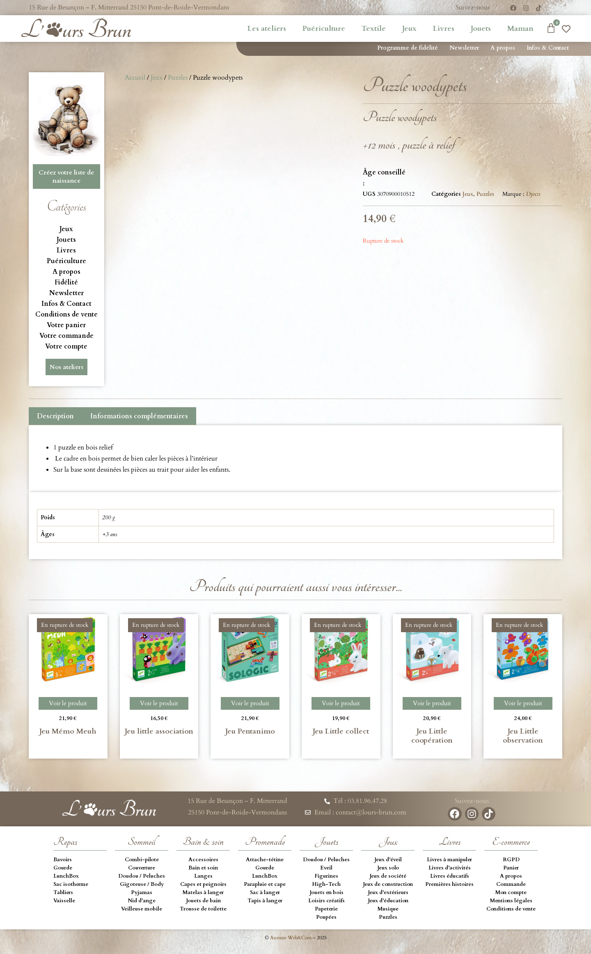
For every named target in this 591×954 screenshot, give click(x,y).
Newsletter (464, 48)
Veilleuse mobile (141, 909)
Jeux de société (387, 876)
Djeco (533, 194)
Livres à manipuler (449, 859)
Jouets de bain (203, 900)
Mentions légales (511, 900)
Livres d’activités (449, 867)
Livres (443, 28)
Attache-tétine (265, 859)
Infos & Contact (548, 48)
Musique (388, 909)
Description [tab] (55, 416)
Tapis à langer (264, 900)
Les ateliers (266, 28)
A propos (502, 48)
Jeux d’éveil (388, 859)
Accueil (135, 77)
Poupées (326, 917)
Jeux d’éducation (388, 900)
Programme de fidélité (407, 48)
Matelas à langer (203, 892)
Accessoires (203, 859)
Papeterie (326, 909)
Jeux (409, 28)
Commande (511, 884)
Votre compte (66, 346)
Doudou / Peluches (141, 876)
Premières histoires (449, 884)
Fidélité (66, 282)
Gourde (62, 867)
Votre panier (66, 325)
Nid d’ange (142, 900)
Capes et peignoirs (203, 884)
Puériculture (323, 28)
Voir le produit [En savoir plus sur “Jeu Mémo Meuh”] (68, 703)
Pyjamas (141, 892)
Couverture (141, 867)
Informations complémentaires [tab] (139, 416)
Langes (203, 876)
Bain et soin (203, 867)
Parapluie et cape (265, 884)
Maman (520, 28)
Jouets (481, 28)
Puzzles (178, 77)
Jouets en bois (326, 892)
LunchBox (66, 876)
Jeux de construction (388, 884)
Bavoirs (62, 859)
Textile (374, 28)
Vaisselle (64, 900)
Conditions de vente (66, 314)
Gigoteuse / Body (142, 884)
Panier (511, 867)
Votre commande (66, 336)
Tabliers (63, 892)
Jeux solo (388, 867)
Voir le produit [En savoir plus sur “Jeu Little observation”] (523, 703)
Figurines (326, 876)
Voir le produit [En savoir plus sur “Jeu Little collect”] (341, 703)
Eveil (326, 867)
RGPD (511, 859)
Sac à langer (265, 892)
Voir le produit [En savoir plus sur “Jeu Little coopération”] (432, 703)
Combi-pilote (142, 859)
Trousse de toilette (203, 909)
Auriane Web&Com (291, 937)
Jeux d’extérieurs (388, 892)
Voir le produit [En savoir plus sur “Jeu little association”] (159, 703)
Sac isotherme (70, 884)
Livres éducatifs (449, 876)
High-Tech (326, 884)
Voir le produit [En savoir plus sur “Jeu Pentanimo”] (250, 703)
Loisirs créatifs (326, 900)
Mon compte (511, 892)
